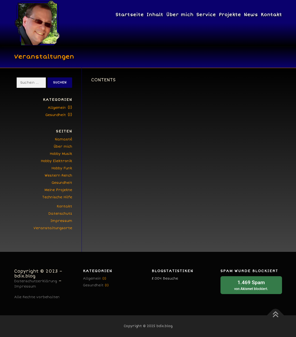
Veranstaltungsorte (53, 228)
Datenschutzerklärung (35, 281)
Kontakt (271, 14)
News (251, 14)
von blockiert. (251, 284)
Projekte (230, 14)
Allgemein (57, 108)
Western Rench (58, 175)
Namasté (63, 139)
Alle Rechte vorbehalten (37, 297)
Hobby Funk (61, 168)
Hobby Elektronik (56, 161)
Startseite (130, 14)
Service (206, 14)
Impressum (61, 221)
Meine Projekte (58, 190)
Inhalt (155, 14)
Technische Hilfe (57, 197)
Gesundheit (55, 115)
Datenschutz (60, 214)
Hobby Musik (61, 154)
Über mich (179, 14)
